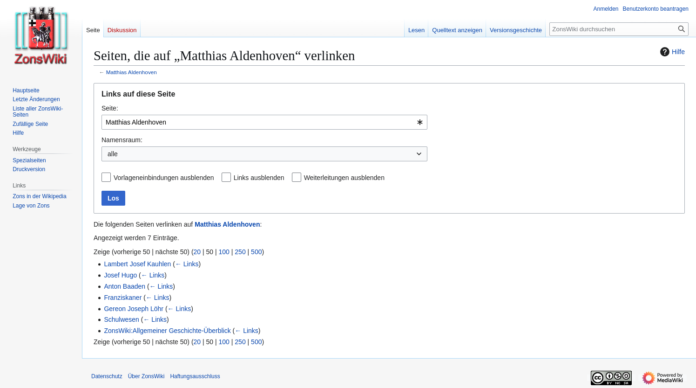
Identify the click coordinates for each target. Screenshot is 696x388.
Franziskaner (123, 297)
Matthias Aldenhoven (131, 72)
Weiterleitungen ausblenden (344, 177)
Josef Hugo (120, 275)
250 (240, 252)
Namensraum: (121, 140)
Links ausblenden (259, 177)
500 (256, 252)
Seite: (109, 108)
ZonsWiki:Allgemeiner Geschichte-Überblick (167, 330)
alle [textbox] (113, 154)
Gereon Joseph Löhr (133, 308)
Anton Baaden (124, 286)
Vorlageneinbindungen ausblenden (164, 177)
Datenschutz (106, 376)
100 (224, 252)
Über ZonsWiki (146, 376)
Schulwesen (121, 319)
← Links (187, 264)
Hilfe (671, 51)
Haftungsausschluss (195, 376)
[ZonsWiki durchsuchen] (619, 29)
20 (197, 252)
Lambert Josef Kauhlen (137, 264)
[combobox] (264, 122)
